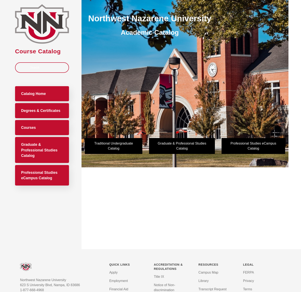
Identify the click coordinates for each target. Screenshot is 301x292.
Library (203, 281)
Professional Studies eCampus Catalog (39, 175)
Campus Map (208, 272)
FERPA (248, 272)
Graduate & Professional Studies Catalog (39, 150)
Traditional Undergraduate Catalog (113, 146)
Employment (118, 281)
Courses (28, 128)
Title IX (159, 276)
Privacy (248, 281)
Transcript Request (212, 289)
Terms (247, 289)
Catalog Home (33, 94)
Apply (113, 272)
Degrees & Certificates (40, 111)
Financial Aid (118, 289)
